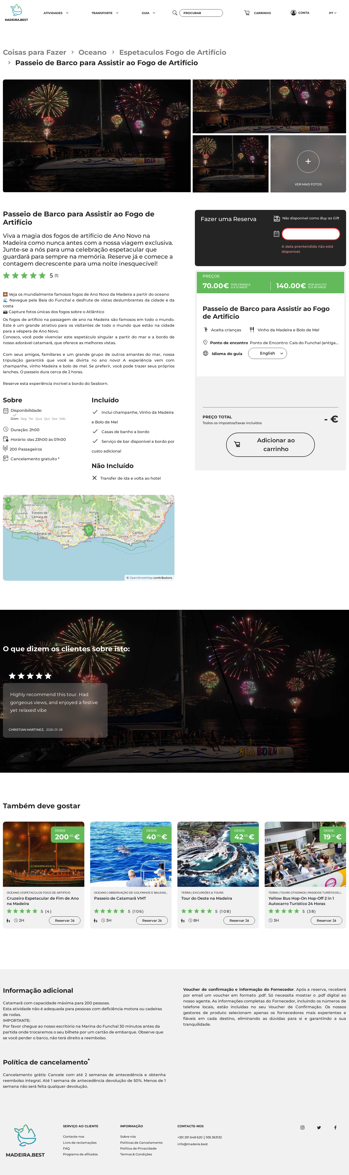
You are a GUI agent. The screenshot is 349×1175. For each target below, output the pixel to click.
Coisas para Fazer (34, 52)
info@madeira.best (192, 1144)
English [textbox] (267, 353)
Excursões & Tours (208, 892)
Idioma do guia (222, 353)
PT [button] (331, 13)
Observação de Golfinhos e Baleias (137, 892)
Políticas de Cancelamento (141, 1142)
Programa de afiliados (80, 1154)
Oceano (93, 52)
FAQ (66, 1148)
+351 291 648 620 (190, 1137)
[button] (67, 13)
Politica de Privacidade (138, 1148)
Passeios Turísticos (323, 892)
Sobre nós (128, 1136)
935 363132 (214, 1137)
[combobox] (267, 353)
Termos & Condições (136, 1154)
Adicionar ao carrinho (264, 445)
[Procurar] (201, 13)
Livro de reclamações (79, 1142)
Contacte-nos (73, 1136)
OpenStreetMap (141, 578)
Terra (186, 892)
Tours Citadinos (293, 892)
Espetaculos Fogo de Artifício (172, 52)
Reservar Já (64, 920)
